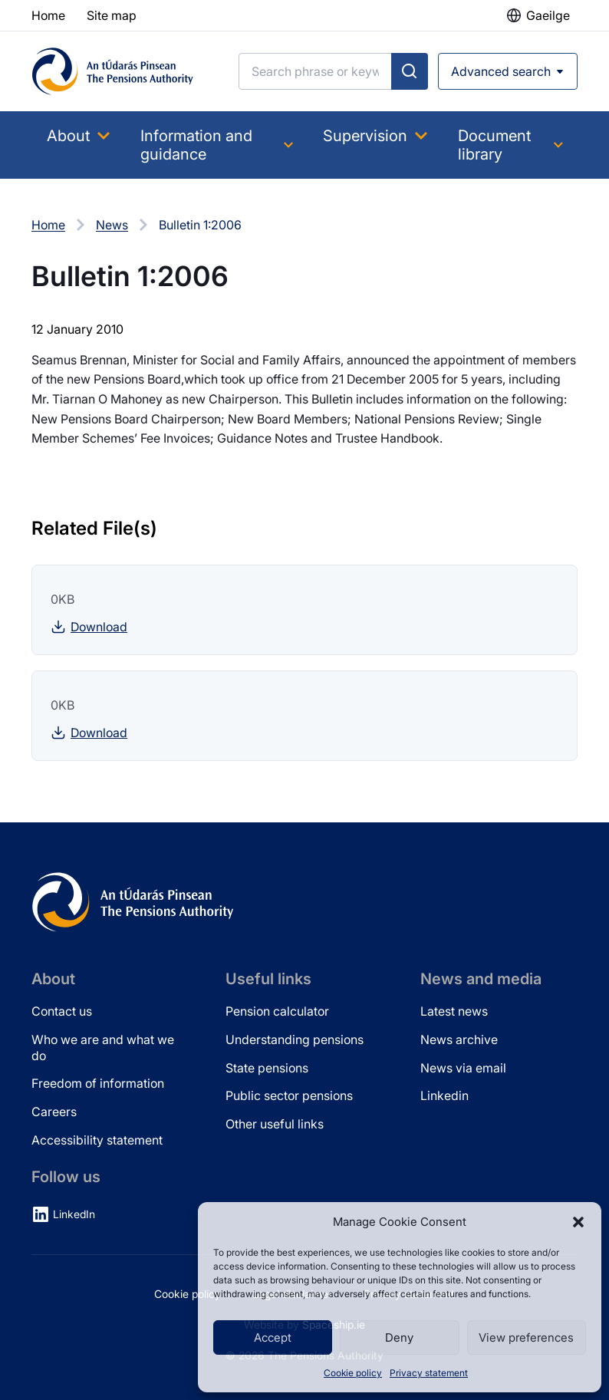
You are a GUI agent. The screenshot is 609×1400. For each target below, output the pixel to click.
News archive (459, 1039)
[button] (578, 1222)
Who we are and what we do (102, 1047)
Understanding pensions (294, 1039)
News (112, 224)
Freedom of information (97, 1083)
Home (48, 224)
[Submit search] (409, 71)
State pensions (266, 1068)
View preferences (526, 1337)
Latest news (454, 1011)
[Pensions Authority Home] (112, 71)
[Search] (315, 71)
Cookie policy (353, 1373)
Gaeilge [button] (548, 15)
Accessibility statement (97, 1140)
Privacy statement (429, 1373)
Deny (399, 1337)
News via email (463, 1068)
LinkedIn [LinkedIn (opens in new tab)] (74, 1213)
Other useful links (274, 1124)
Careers (54, 1111)
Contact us (61, 1011)
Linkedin (444, 1095)
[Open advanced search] (508, 71)
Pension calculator (277, 1011)
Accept (272, 1337)
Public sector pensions (289, 1095)
